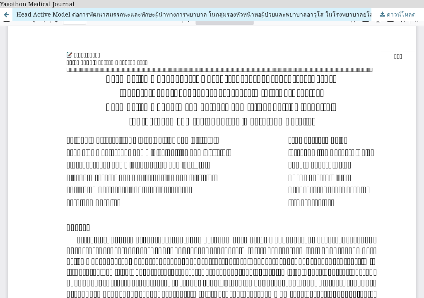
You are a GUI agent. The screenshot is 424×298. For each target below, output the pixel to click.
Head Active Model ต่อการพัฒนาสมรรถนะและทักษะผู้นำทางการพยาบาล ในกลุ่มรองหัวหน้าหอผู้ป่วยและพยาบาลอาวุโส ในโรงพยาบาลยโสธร (199, 14)
